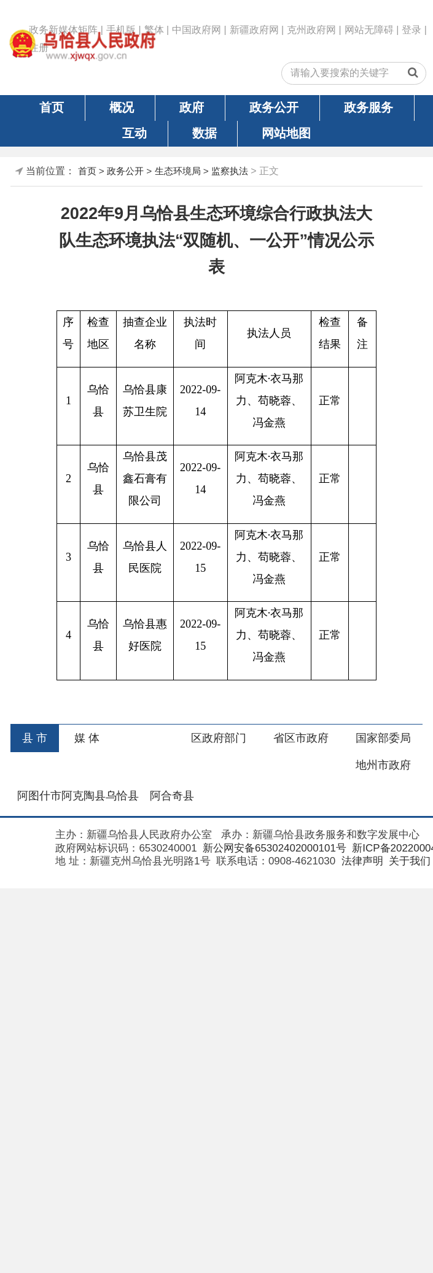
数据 (204, 133)
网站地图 (286, 133)
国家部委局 (383, 738)
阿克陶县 (83, 796)
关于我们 (408, 861)
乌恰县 (122, 796)
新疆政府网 (254, 30)
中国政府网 (196, 30)
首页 (51, 107)
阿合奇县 (172, 796)
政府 (191, 107)
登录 (411, 30)
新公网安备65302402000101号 (273, 848)
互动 (134, 133)
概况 (121, 107)
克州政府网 (311, 30)
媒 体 (86, 738)
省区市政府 (301, 738)
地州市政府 (383, 765)
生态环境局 (178, 171)
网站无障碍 (369, 30)
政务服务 (368, 107)
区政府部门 (218, 738)
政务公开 (273, 107)
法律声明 (360, 861)
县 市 (34, 738)
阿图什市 (39, 796)
